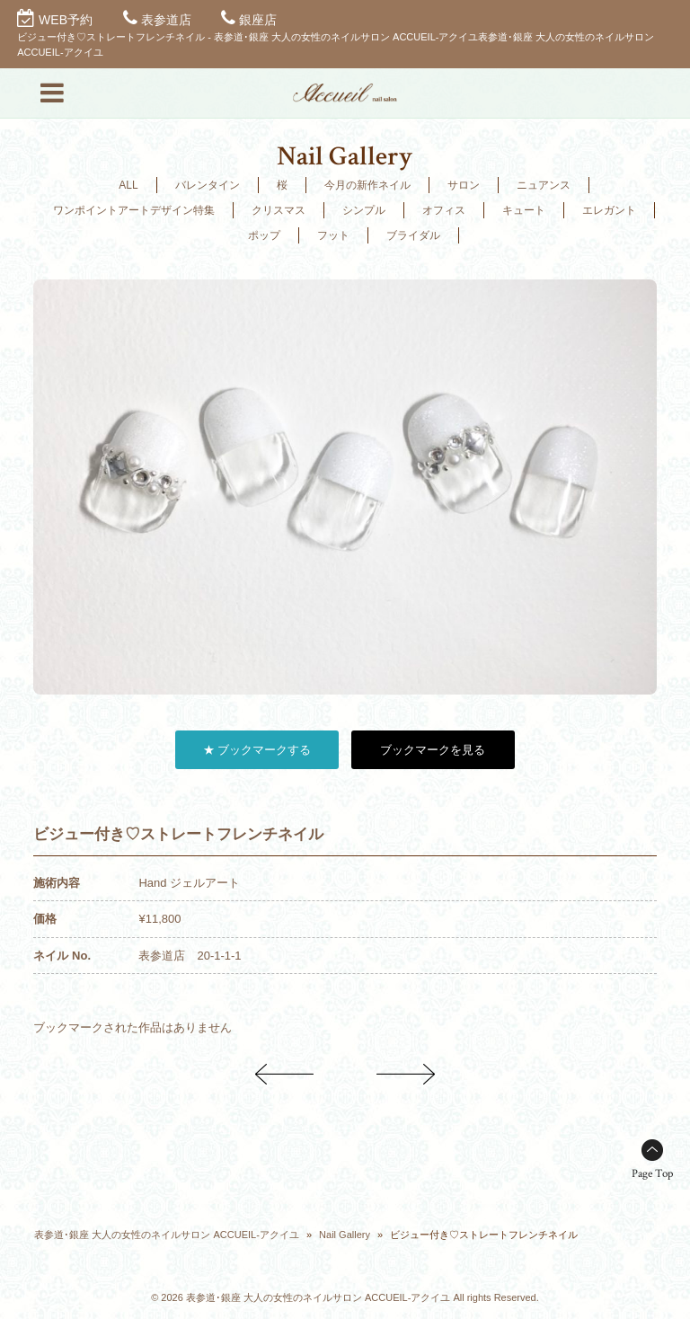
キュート (523, 210)
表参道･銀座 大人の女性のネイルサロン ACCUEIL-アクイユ (166, 1234)
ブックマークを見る (432, 750)
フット (333, 235)
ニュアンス (544, 185)
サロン (463, 185)
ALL (128, 185)
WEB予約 (66, 20)
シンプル (363, 210)
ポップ (264, 235)
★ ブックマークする (257, 750)
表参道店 (166, 20)
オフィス (443, 210)
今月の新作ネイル (367, 185)
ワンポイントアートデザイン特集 (134, 210)
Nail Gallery (344, 1234)
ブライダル (413, 235)
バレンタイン (207, 185)
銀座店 (258, 20)
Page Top (652, 1174)
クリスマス (278, 210)
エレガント (609, 210)
